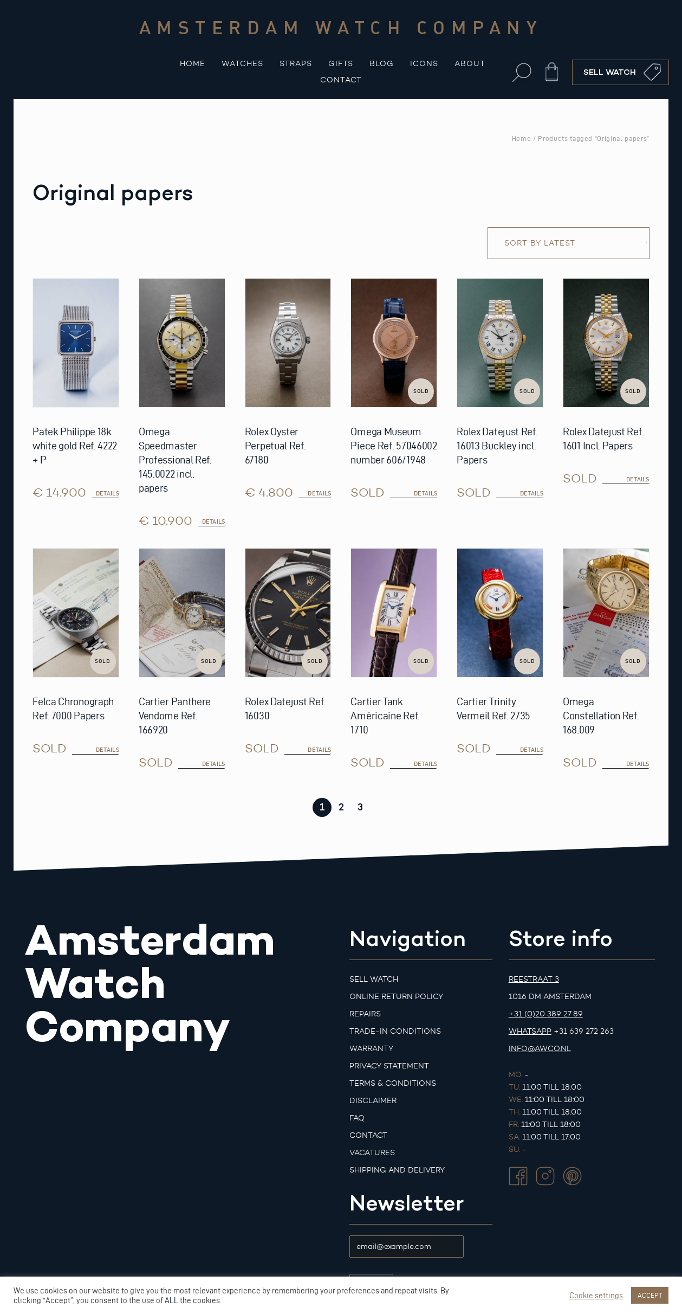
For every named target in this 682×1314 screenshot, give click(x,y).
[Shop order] (568, 243)
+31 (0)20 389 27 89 (546, 1014)
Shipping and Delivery (397, 1170)
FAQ (357, 1118)
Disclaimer (373, 1100)
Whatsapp (530, 1031)
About (469, 63)
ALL (171, 1300)
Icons (424, 63)
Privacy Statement (389, 1066)
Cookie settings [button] (596, 1295)
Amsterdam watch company (341, 27)
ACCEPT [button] (650, 1295)
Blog (381, 63)
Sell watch (373, 979)
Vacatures (372, 1152)
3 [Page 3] (360, 807)
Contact (341, 80)
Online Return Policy (396, 996)
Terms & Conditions (392, 1083)
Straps (296, 63)
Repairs (365, 1014)
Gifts (340, 63)
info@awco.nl (540, 1048)
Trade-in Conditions (395, 1031)
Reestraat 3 (534, 979)
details (425, 493)
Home (192, 63)
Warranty (371, 1048)
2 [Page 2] (341, 807)
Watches (242, 63)
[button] (521, 72)
